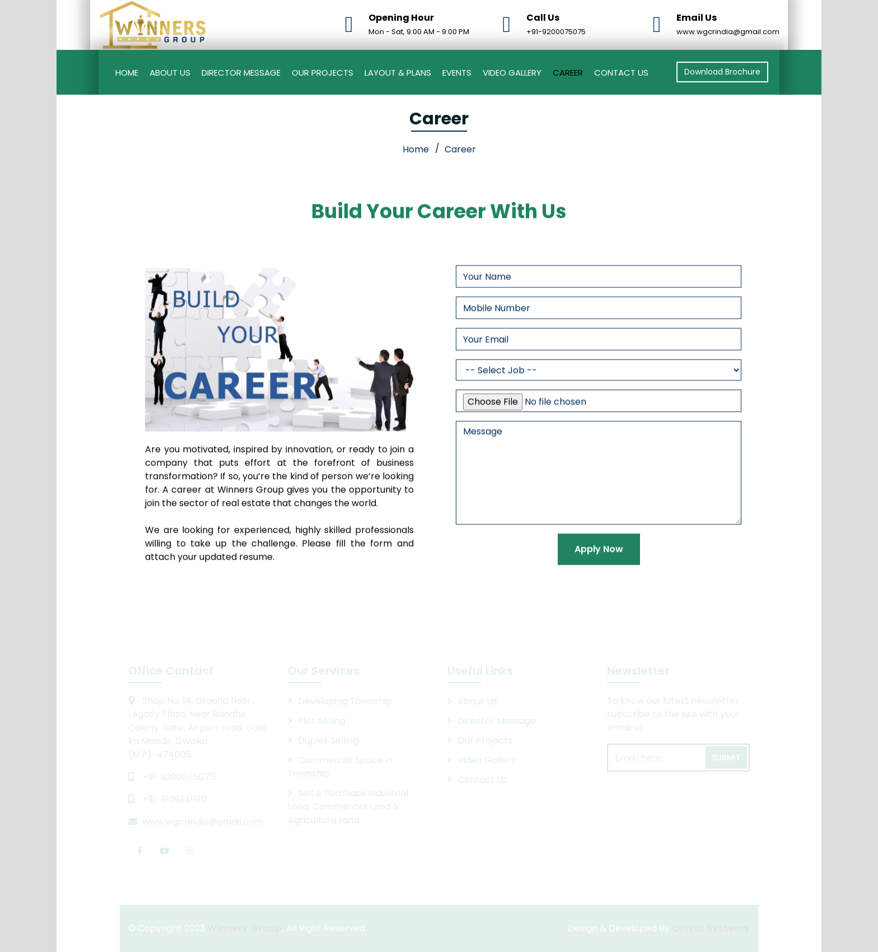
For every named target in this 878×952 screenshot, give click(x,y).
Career (568, 72)
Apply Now (599, 562)
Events (456, 72)
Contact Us (621, 72)
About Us (170, 72)
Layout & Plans (398, 72)
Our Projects (322, 72)
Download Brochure (722, 71)
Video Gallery (512, 72)
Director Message (241, 72)
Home (126, 72)
